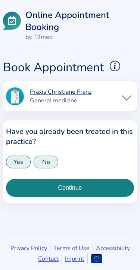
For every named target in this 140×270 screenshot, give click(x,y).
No (46, 162)
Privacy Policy (28, 248)
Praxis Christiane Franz (60, 92)
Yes (18, 162)
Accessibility (113, 248)
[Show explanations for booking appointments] (115, 66)
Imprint (74, 259)
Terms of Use (71, 248)
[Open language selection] (96, 258)
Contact (48, 259)
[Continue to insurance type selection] (70, 188)
